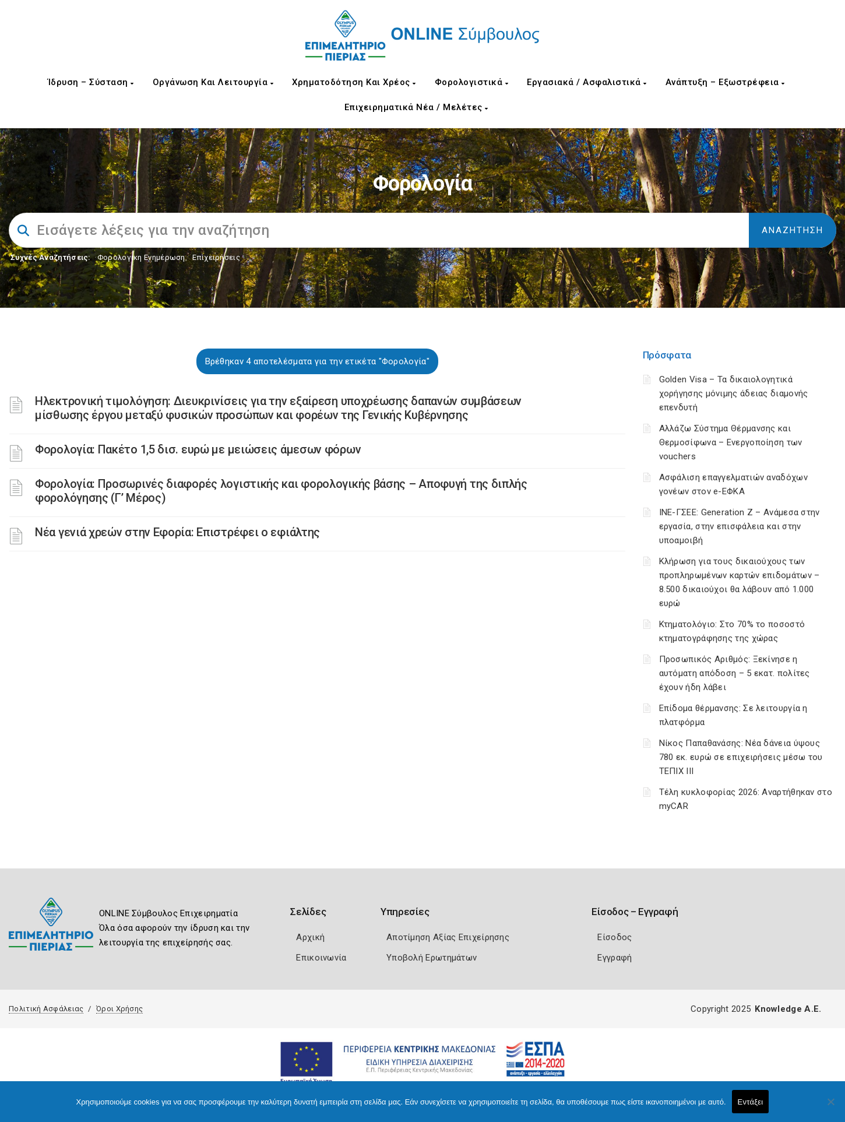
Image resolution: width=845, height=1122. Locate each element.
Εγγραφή (614, 957)
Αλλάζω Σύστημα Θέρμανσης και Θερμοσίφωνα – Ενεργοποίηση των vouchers (730, 442)
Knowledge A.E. (788, 1009)
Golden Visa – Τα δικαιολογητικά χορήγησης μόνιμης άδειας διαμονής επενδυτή (733, 393)
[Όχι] (830, 1107)
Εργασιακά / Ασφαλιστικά (587, 82)
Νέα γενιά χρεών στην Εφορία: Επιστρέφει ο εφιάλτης (177, 532)
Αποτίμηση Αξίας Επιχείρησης (447, 937)
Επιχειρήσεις (216, 257)
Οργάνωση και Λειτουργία (213, 82)
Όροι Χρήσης (119, 1008)
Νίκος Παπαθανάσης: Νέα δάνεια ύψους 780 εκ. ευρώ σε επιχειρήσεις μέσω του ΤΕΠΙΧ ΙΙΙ (741, 757)
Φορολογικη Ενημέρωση (141, 257)
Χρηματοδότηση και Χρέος (354, 82)
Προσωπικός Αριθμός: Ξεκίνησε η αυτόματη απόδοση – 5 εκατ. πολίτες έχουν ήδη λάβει (734, 673)
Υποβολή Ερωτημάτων (431, 957)
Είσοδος (614, 937)
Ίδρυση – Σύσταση (91, 82)
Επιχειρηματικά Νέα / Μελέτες (416, 107)
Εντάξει (750, 1102)
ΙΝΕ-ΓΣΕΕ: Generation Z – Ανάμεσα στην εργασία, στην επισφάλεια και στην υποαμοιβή (739, 526)
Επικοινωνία (321, 957)
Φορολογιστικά (472, 82)
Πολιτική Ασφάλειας (46, 1008)
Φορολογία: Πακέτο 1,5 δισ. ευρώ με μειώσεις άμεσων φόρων (198, 449)
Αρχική (310, 937)
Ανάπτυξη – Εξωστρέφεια (725, 82)
